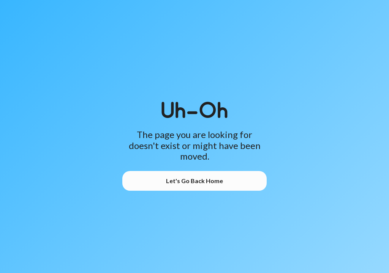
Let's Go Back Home (194, 180)
